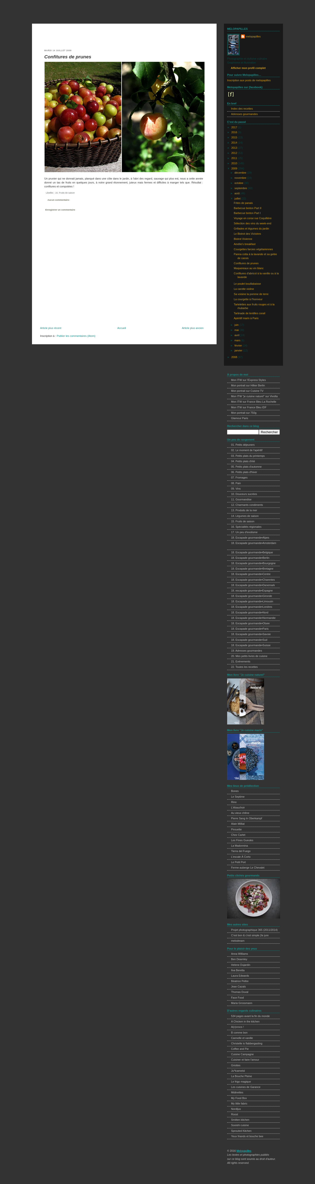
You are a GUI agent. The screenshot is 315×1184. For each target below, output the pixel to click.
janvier (239, 350)
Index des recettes (242, 108)
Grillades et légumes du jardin (251, 228)
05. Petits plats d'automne (246, 466)
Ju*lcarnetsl (238, 1070)
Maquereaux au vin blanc (249, 268)
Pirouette (236, 829)
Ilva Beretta (238, 970)
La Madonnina (239, 845)
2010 (234, 163)
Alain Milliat (238, 823)
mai (237, 330)
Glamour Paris (239, 418)
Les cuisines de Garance (245, 1086)
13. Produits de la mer (244, 510)
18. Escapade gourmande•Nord (249, 612)
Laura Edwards (240, 975)
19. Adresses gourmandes (246, 650)
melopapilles (51, 13)
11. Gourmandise (241, 499)
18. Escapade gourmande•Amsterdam (253, 543)
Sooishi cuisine (240, 1125)
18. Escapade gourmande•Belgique (252, 552)
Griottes (235, 1065)
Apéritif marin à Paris (246, 318)
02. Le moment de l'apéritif (246, 450)
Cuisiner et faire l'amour (245, 1059)
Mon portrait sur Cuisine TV (247, 390)
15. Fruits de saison (65, 193)
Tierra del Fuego (241, 851)
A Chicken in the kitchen (245, 1021)
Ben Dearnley (239, 959)
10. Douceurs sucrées (244, 494)
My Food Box (239, 1098)
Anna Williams (239, 953)
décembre (241, 172)
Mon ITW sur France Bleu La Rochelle (253, 401)
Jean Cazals (238, 986)
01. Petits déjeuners (243, 444)
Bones (235, 790)
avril (237, 335)
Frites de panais (243, 202)
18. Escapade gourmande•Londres (251, 606)
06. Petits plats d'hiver (244, 472)
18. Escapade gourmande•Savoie (251, 634)
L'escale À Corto (241, 856)
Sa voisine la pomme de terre (251, 294)
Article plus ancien (193, 328)
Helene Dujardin (240, 964)
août (237, 193)
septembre (241, 188)
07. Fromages (239, 477)
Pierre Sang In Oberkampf (246, 818)
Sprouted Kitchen (241, 1130)
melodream (237, 940)
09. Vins (236, 488)
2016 (234, 132)
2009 (234, 168)
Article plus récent (50, 328)
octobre (239, 182)
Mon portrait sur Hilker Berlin (248, 385)
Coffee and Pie (240, 1048)
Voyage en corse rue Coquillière (253, 218)
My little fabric (239, 1103)
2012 (234, 152)
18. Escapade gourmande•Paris (249, 628)
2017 (234, 127)
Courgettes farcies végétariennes (253, 249)
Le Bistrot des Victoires (247, 233)
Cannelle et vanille (242, 1037)
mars (238, 340)
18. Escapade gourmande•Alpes (250, 537)
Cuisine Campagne (242, 1054)
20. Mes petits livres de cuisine (249, 656)
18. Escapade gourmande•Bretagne (252, 568)
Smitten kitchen (240, 1119)
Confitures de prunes (67, 56)
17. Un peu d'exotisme (244, 532)
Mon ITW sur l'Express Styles (248, 379)
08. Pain (236, 483)
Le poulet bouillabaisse (247, 283)
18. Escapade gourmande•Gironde (251, 595)
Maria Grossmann (241, 1003)
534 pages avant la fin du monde (250, 1016)
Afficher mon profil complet (248, 67)
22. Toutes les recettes (244, 666)
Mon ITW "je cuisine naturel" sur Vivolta (254, 396)
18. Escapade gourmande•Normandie (253, 617)
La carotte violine (244, 288)
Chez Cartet (238, 834)
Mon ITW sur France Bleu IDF (249, 407)
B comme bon (239, 1032)
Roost (234, 1114)
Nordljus (236, 1108)
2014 (234, 142)
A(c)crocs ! (237, 1026)
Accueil (121, 328)
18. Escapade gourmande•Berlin (250, 557)
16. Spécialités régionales (246, 526)
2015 (234, 137)
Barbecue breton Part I (247, 213)
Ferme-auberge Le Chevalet (247, 867)
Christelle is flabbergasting (246, 1043)
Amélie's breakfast (244, 244)
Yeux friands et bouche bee (247, 1136)
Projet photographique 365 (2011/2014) (254, 929)
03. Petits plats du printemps (248, 455)
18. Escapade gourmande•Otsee (250, 623)
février (239, 345)
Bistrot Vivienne (243, 238)
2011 (234, 158)
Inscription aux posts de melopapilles (249, 80)
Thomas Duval (239, 991)
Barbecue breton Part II (247, 208)
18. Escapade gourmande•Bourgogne (253, 563)
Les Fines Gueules (242, 840)
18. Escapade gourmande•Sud (249, 639)
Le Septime (238, 796)
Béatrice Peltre (240, 981)
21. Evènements (240, 661)
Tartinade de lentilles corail (249, 313)
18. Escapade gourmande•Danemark (253, 585)
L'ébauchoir (238, 807)
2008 (234, 357)
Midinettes (237, 1092)
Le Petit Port (238, 862)
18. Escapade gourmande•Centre (250, 574)
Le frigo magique (241, 1081)
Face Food (237, 997)
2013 (234, 147)
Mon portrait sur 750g (243, 412)
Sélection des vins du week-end (252, 223)
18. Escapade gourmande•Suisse (250, 645)
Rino (233, 802)
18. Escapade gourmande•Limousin (252, 601)
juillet (238, 198)
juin (237, 324)
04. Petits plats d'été (243, 461)
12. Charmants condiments (247, 504)
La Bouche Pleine (241, 1076)
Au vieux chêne (240, 812)
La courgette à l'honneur (248, 299)
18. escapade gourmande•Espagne (252, 590)
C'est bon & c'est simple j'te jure (249, 935)
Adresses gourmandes (244, 114)
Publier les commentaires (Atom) (76, 335)
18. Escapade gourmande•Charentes (253, 579)
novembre (241, 177)
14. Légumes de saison (245, 515)
